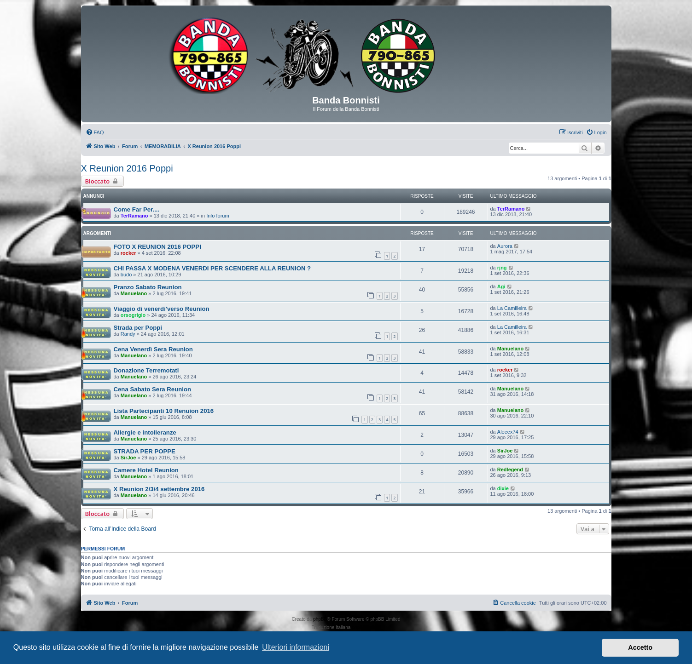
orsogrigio (133, 315)
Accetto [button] (640, 647)
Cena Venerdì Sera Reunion (153, 349)
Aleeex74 (507, 432)
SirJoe (128, 457)
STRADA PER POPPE (144, 451)
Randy (128, 334)
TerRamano (134, 215)
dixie (503, 488)
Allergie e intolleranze (145, 432)
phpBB (320, 619)
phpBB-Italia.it (366, 627)
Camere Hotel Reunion (146, 470)
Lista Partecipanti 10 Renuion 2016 (164, 410)
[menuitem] (95, 132)
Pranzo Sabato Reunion (148, 287)
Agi (501, 286)
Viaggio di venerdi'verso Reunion (161, 308)
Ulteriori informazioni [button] (295, 647)
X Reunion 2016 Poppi (127, 168)
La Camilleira (512, 308)
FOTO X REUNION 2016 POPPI (157, 246)
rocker (128, 253)
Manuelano (134, 293)
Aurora (504, 246)
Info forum (217, 215)
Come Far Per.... (137, 209)
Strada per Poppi (138, 327)
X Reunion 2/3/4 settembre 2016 (159, 489)
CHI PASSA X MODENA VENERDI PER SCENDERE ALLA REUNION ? (212, 268)
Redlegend (510, 469)
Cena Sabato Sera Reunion (153, 389)
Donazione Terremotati (146, 370)
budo (126, 274)
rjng (502, 267)
